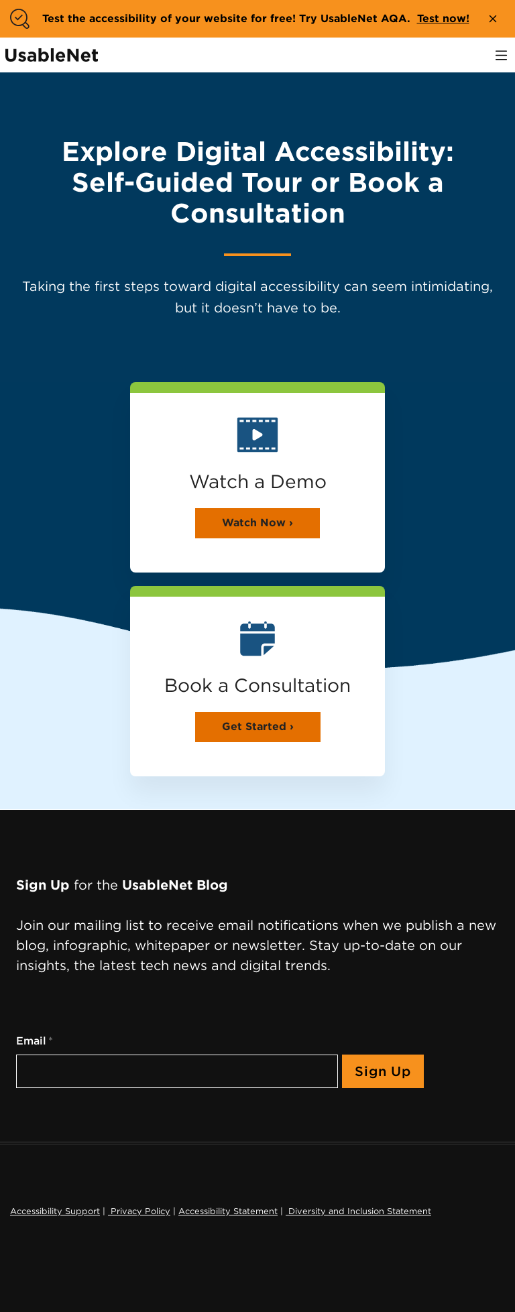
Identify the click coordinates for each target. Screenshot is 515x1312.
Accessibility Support (55, 1211)
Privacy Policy (139, 1211)
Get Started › (258, 726)
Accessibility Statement (228, 1211)
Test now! (443, 18)
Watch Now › (257, 522)
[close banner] (493, 19)
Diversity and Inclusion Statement (358, 1211)
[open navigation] (501, 55)
